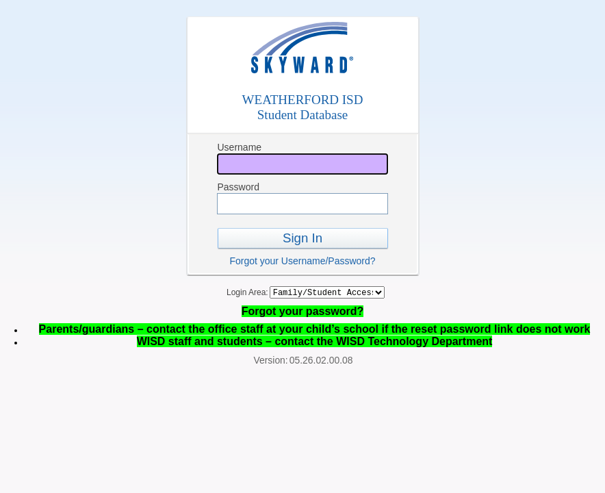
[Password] (302, 203)
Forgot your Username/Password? (302, 260)
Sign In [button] (302, 238)
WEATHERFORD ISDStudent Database (302, 107)
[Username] (302, 164)
